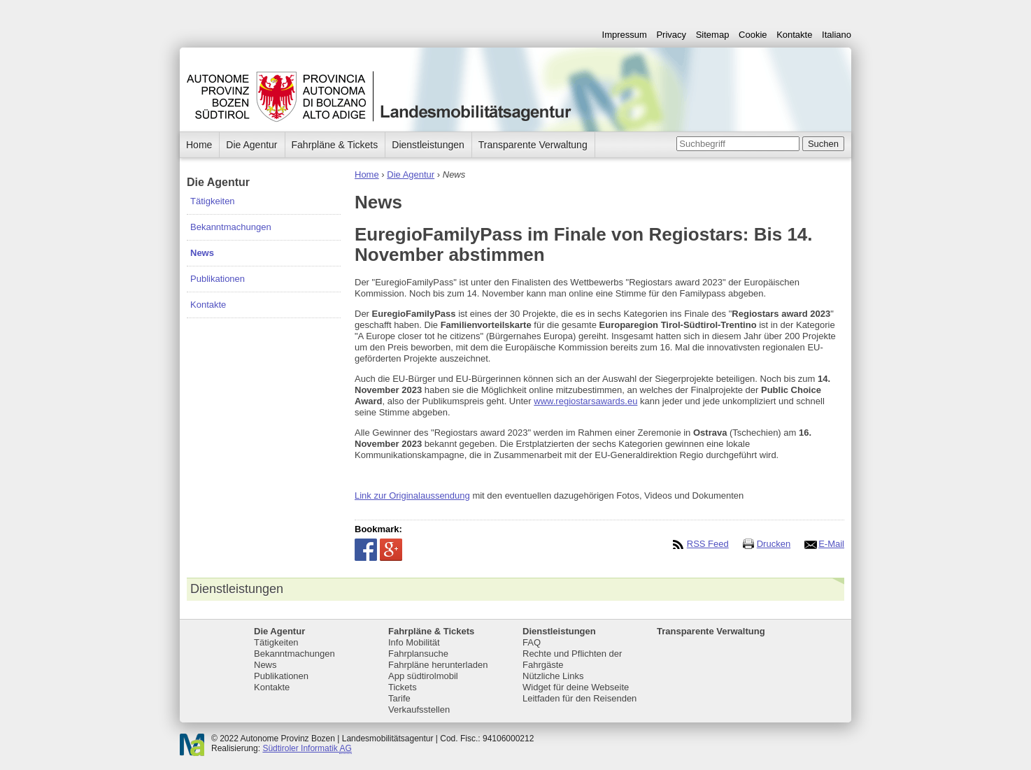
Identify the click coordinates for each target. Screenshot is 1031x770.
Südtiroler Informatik (306, 748)
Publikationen (217, 278)
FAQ (531, 642)
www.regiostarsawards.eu (585, 401)
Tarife (399, 698)
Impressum (624, 34)
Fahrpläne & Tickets (335, 144)
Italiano (836, 34)
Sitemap (713, 34)
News (202, 253)
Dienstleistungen (428, 144)
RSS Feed (708, 544)
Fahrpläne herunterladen (438, 665)
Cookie (753, 34)
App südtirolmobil (423, 676)
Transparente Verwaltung (533, 144)
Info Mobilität (414, 642)
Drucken (773, 544)
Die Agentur (251, 144)
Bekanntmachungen (230, 227)
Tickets (402, 687)
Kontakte (794, 34)
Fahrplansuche (418, 653)
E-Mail (831, 544)
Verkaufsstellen (419, 709)
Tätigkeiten (212, 201)
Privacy (671, 34)
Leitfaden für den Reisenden (579, 698)
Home (367, 174)
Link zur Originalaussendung (412, 495)
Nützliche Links (552, 676)
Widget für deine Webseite (575, 687)
